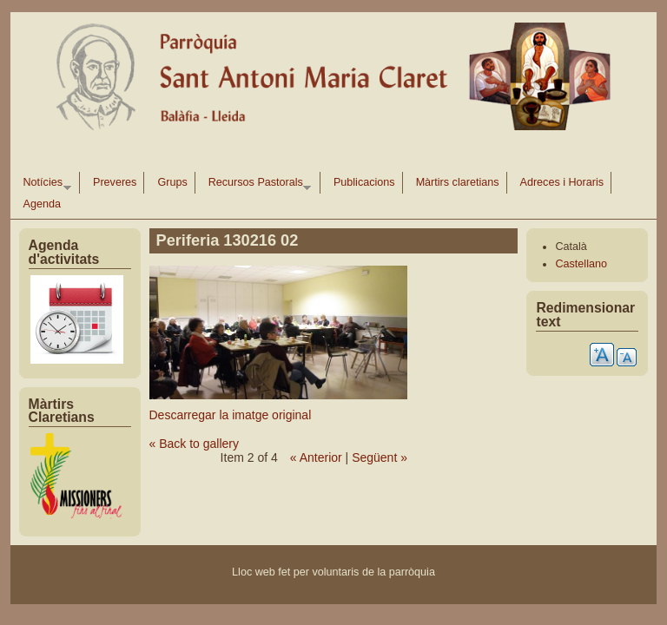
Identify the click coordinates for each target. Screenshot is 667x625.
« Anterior (316, 457)
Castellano (581, 264)
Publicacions (364, 182)
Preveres (114, 182)
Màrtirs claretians (457, 182)
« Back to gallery (194, 444)
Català (570, 246)
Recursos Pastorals (256, 185)
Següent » (379, 457)
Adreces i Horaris (562, 182)
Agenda (42, 204)
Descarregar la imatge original (230, 415)
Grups (172, 182)
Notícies (44, 185)
